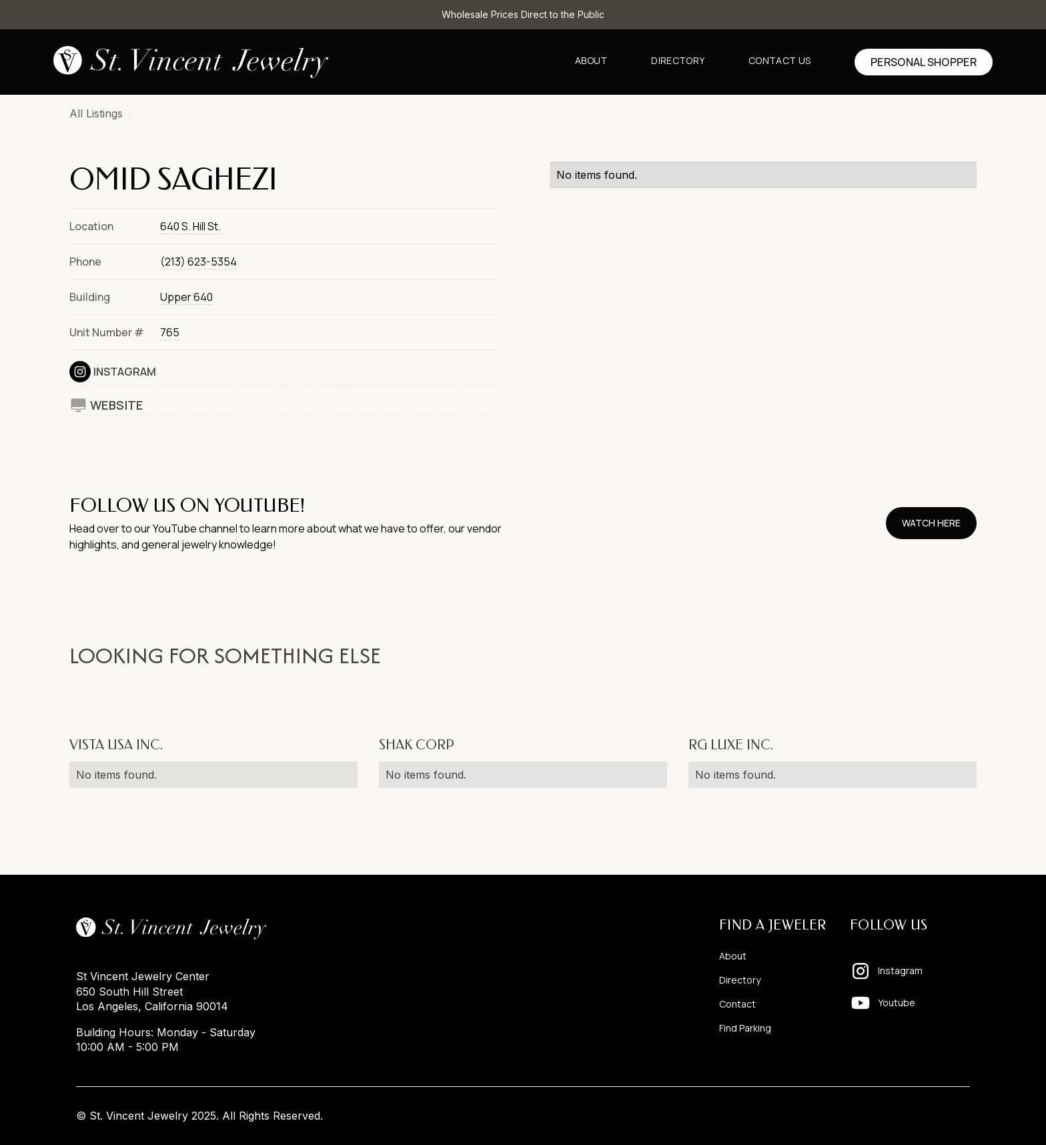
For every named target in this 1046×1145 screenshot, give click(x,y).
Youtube (896, 1002)
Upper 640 (186, 297)
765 (169, 332)
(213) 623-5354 (198, 261)
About (591, 60)
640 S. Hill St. (190, 226)
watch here (931, 522)
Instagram (124, 371)
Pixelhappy (942, 1115)
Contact (737, 1004)
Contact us (779, 60)
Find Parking (745, 1028)
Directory (677, 60)
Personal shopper (924, 62)
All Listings (96, 113)
